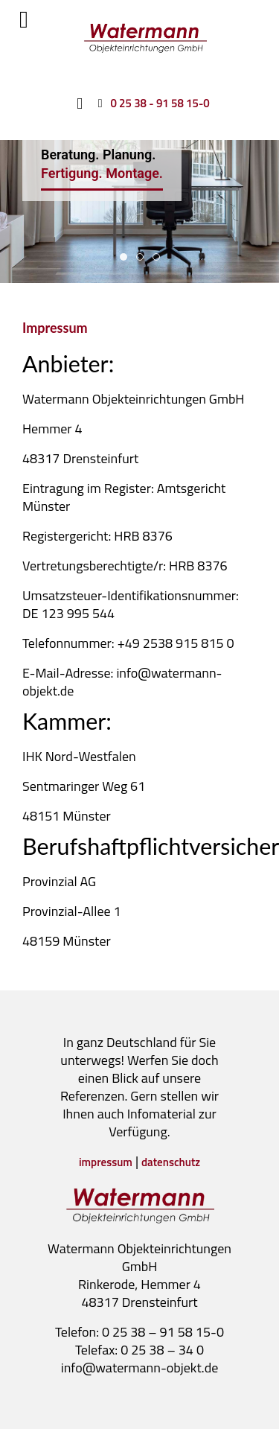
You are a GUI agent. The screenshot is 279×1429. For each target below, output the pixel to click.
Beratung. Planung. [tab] (124, 257)
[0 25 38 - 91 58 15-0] (150, 103)
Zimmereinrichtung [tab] (140, 257)
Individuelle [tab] (156, 257)
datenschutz (170, 1162)
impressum (105, 1162)
